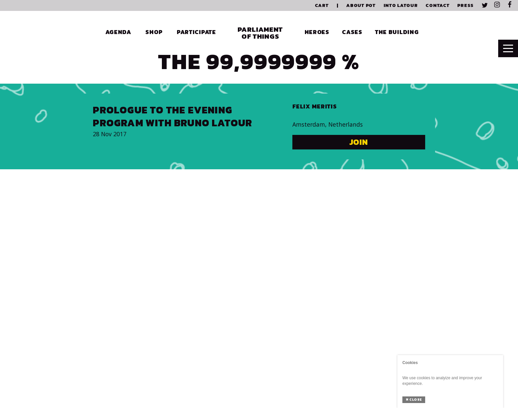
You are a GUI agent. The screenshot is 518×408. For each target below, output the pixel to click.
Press (465, 5)
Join (359, 142)
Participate (196, 32)
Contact (437, 5)
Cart (322, 5)
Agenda (118, 32)
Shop (153, 32)
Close (414, 399)
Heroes (317, 32)
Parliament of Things (260, 33)
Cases (352, 32)
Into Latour (401, 5)
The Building (397, 32)
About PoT (360, 5)
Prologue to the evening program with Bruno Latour (172, 116)
